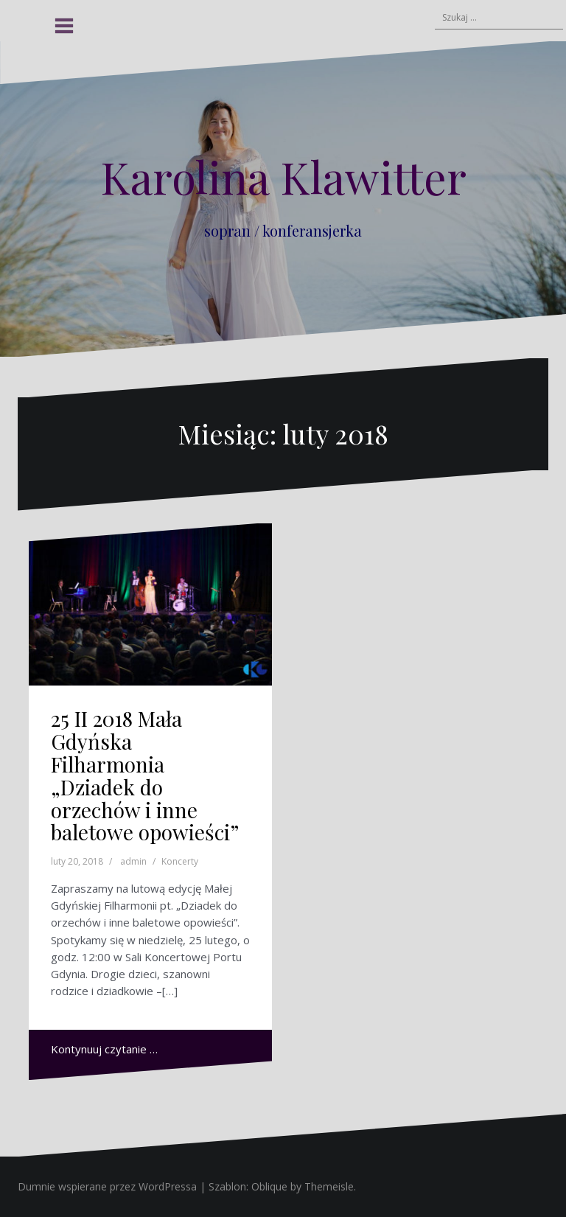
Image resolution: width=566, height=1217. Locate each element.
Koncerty (179, 861)
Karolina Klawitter (283, 176)
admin (133, 861)
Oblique (269, 1186)
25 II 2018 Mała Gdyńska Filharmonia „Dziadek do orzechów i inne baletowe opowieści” (145, 775)
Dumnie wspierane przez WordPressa (107, 1186)
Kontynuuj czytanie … (104, 1049)
